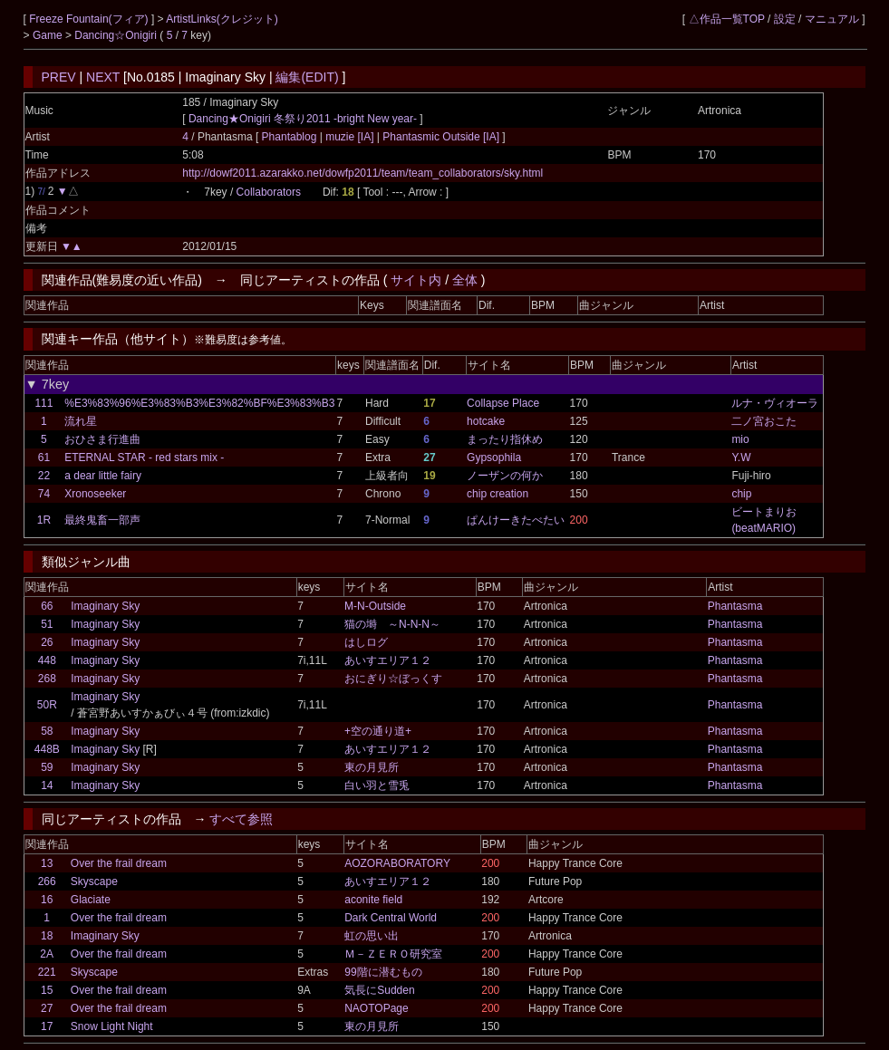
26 (47, 642)
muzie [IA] (350, 136)
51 (47, 624)
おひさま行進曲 (102, 439)
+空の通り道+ (377, 731)
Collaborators (269, 192)
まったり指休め (505, 439)
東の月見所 (371, 767)
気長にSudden (379, 990)
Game (49, 35)
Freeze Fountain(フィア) (90, 19)
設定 (785, 19)
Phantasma (735, 606)
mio (740, 439)
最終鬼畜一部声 (102, 520)
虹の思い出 (371, 936)
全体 (465, 280)
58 (47, 731)
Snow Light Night (112, 1026)
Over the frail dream (119, 863)
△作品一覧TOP (727, 19)
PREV (59, 77)
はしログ (366, 642)
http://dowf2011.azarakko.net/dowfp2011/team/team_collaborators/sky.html (362, 173)
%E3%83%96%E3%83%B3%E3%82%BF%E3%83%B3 (199, 403)
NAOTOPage (376, 1008)
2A (46, 954)
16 (47, 899)
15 (47, 990)
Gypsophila (494, 457)
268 (47, 678)
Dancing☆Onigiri (116, 35)
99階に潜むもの (382, 972)
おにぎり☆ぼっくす (393, 678)
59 (47, 767)
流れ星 (80, 421)
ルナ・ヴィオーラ (774, 403)
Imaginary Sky (105, 606)
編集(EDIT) (306, 77)
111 (43, 403)
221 (47, 972)
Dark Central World (390, 917)
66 (47, 606)
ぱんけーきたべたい (516, 520)
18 (47, 936)
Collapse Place (503, 403)
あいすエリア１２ (387, 660)
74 (44, 493)
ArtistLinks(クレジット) (221, 19)
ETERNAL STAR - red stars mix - (144, 457)
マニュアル (832, 19)
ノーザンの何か (505, 475)
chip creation (497, 493)
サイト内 (416, 280)
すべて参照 (241, 819)
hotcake (486, 421)
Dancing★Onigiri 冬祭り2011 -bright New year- (302, 118)
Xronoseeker (95, 493)
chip (741, 493)
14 (47, 785)
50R (47, 704)
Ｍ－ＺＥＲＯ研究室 (393, 954)
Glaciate (91, 899)
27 (47, 1008)
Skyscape (94, 881)
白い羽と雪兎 (377, 785)
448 (47, 660)
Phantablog (291, 136)
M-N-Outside (375, 606)
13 (47, 863)
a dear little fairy (102, 475)
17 (47, 1026)
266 (47, 881)
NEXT (103, 77)
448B (47, 749)
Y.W (740, 457)
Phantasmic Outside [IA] (441, 136)
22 (44, 475)
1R (44, 520)
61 (44, 457)
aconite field (373, 899)
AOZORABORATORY (397, 863)
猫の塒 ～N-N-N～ (392, 624)
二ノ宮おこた (764, 421)
